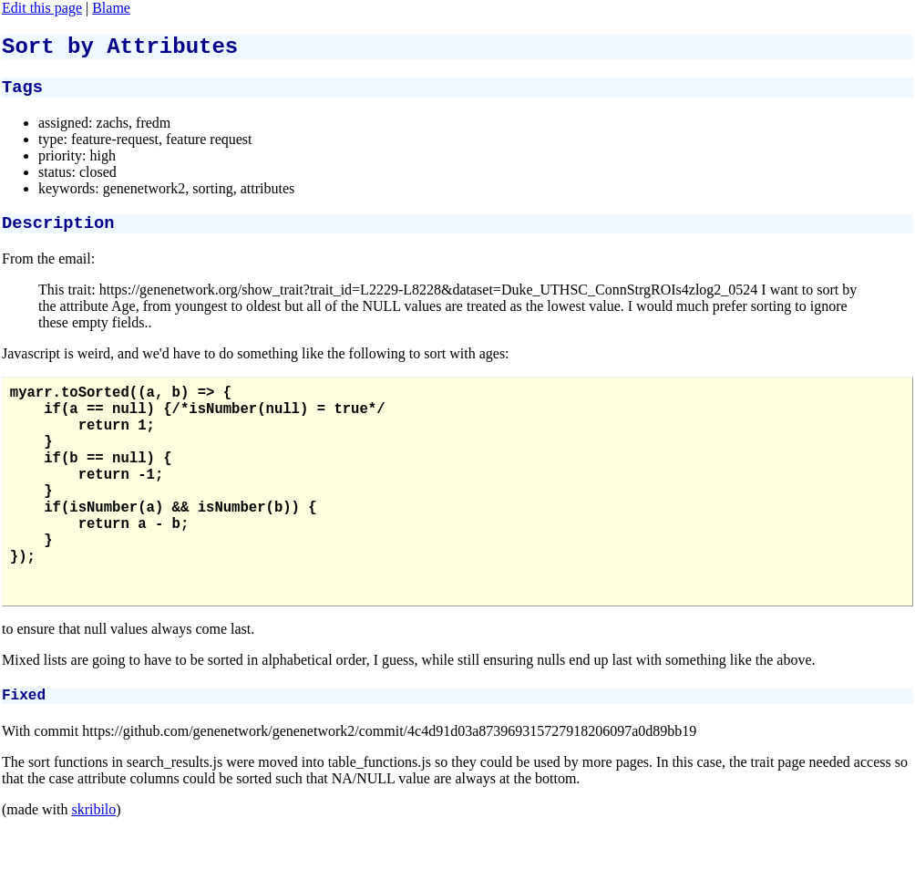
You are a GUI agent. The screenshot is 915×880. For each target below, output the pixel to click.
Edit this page (42, 8)
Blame (111, 8)
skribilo (93, 871)
